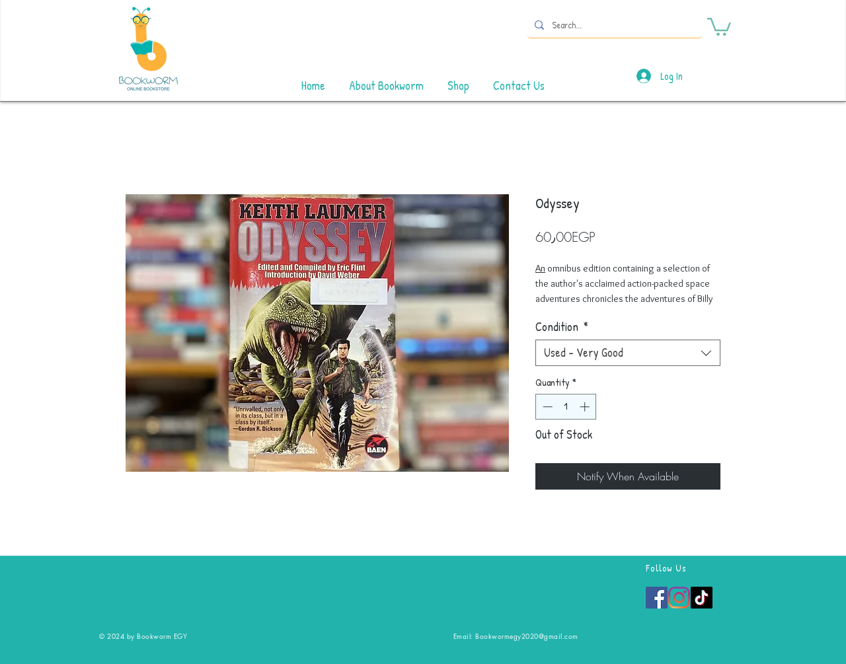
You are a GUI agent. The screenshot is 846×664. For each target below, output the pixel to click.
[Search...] (613, 25)
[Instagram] (679, 598)
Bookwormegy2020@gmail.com (526, 636)
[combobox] (627, 353)
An (540, 268)
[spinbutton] (566, 406)
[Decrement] (546, 406)
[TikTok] (701, 598)
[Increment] (586, 406)
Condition (561, 327)
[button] (719, 26)
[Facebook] (657, 598)
